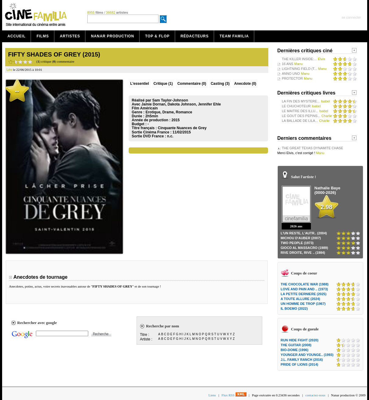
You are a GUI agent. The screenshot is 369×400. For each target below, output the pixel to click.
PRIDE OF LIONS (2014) (299, 364)
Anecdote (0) (245, 83)
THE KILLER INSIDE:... (299, 59)
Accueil (17, 36)
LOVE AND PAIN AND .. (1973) (304, 289)
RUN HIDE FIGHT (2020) (300, 340)
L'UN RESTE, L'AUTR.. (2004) (304, 233)
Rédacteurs (195, 36)
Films (43, 36)
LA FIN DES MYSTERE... (301, 101)
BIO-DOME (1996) (294, 350)
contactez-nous (315, 395)
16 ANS (287, 64)
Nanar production (112, 36)
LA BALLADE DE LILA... (300, 120)
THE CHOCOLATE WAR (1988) (305, 284)
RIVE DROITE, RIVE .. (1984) (303, 252)
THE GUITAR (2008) (296, 345)
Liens (212, 395)
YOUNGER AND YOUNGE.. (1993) (307, 355)
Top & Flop (157, 36)
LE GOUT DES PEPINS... (301, 116)
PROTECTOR (292, 78)
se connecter (351, 17)
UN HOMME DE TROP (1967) (303, 303)
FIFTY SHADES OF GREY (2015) (54, 54)
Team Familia (234, 36)
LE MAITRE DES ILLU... (300, 111)
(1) (163, 83)
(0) (191, 83)
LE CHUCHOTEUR (296, 106)
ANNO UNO (291, 73)
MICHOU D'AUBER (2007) (301, 238)
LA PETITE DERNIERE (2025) (304, 294)
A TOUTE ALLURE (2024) (300, 299)
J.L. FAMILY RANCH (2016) (302, 359)
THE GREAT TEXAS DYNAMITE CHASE (312, 148)
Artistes (70, 36)
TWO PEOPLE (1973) (297, 243)
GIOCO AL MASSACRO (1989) (304, 248)
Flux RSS (233, 395)
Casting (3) (220, 83)
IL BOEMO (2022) (294, 308)
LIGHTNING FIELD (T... (299, 69)
